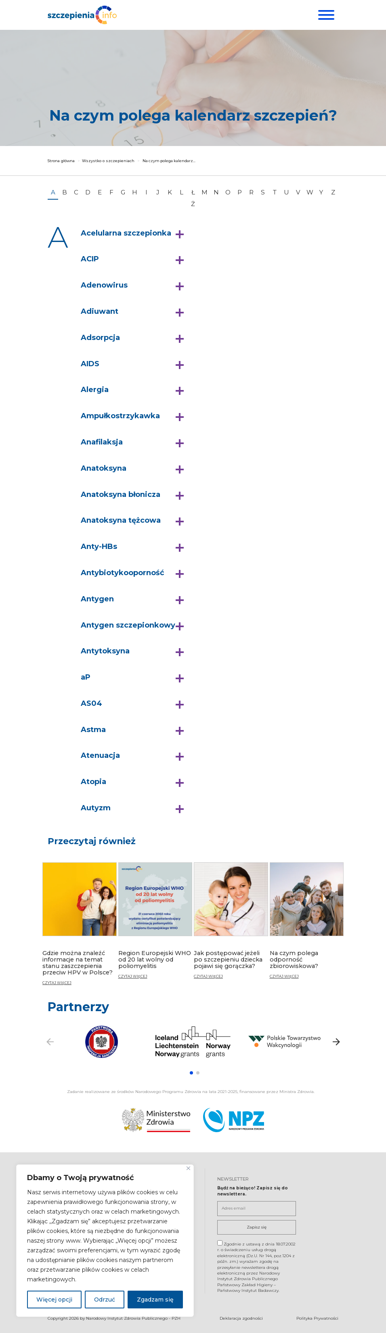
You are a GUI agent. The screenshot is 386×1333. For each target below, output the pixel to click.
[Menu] (325, 15)
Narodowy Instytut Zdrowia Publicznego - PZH (133, 1317)
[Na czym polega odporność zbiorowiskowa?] (307, 923)
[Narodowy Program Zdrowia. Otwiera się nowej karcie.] (234, 1119)
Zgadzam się (155, 1299)
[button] (134, 233)
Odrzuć (104, 1299)
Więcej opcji (54, 1299)
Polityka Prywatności (317, 1317)
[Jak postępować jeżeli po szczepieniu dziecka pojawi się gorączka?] (231, 923)
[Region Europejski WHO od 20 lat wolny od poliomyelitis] (155, 923)
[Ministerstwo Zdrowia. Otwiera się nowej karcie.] (156, 1119)
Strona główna (61, 161)
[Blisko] (188, 1168)
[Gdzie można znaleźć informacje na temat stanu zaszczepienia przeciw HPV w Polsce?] (79, 927)
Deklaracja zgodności (241, 1317)
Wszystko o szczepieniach (108, 161)
